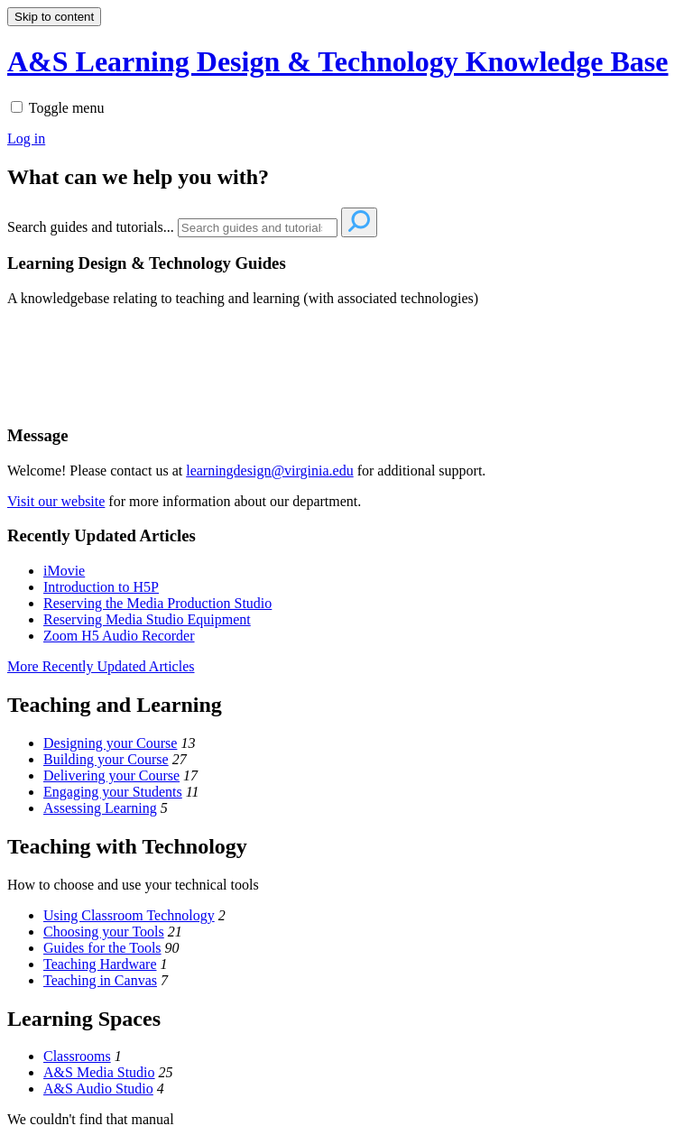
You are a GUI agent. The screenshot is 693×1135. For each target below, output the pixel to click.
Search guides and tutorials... (90, 227)
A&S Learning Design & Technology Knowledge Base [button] (338, 61)
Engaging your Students (112, 791)
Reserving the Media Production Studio (157, 603)
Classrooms (77, 1056)
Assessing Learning (100, 808)
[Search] (257, 227)
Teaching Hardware (99, 964)
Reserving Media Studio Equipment (147, 619)
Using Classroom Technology (129, 915)
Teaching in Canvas (100, 980)
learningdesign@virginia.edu (270, 470)
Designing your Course (110, 743)
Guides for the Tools (102, 947)
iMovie (64, 570)
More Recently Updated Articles (101, 666)
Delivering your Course (111, 775)
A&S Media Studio (99, 1072)
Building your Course (106, 759)
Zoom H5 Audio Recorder (119, 635)
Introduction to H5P (101, 587)
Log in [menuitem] (26, 138)
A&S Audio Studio (98, 1088)
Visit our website (56, 501)
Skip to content (54, 16)
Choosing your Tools (103, 931)
